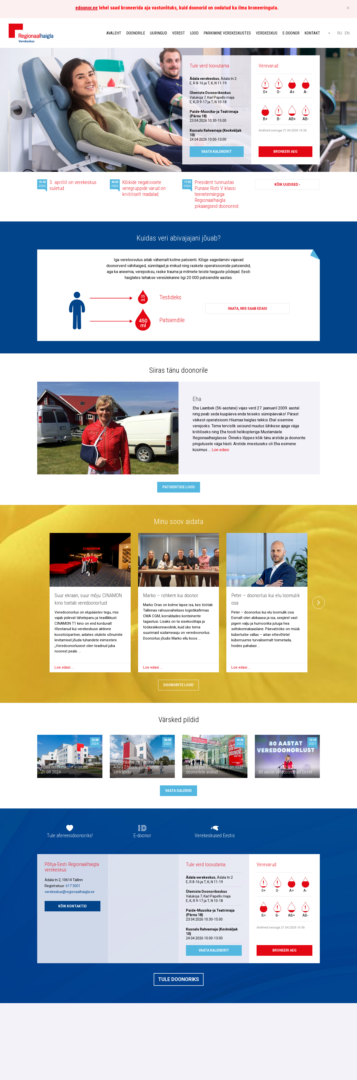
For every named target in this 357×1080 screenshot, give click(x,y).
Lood (194, 33)
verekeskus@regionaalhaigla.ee (69, 892)
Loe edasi (220, 449)
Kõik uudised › (287, 184)
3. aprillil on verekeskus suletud (73, 185)
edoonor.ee (86, 8)
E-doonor (290, 33)
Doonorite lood (178, 685)
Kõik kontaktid (72, 906)
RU (339, 33)
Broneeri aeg (285, 152)
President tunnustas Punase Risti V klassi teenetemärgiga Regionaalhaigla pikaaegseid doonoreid (216, 194)
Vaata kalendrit (216, 152)
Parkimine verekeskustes (227, 33)
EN (347, 33)
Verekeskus (266, 33)
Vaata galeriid (178, 791)
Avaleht (113, 33)
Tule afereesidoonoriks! (70, 835)
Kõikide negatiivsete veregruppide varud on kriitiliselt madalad (144, 188)
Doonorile (135, 33)
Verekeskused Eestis (215, 835)
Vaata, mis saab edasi (247, 308)
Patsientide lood (178, 487)
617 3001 (73, 886)
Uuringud (158, 33)
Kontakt (312, 33)
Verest (178, 33)
